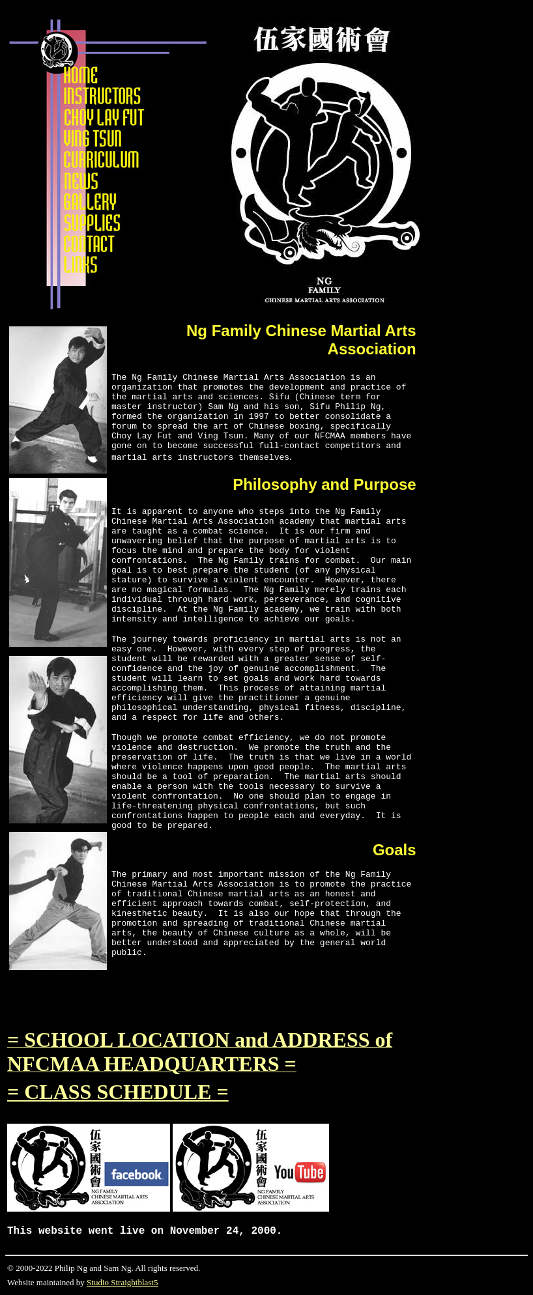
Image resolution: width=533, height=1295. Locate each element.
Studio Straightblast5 (122, 1282)
